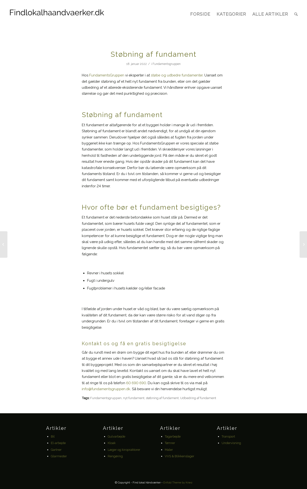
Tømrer (170, 443)
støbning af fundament (162, 398)
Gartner (56, 449)
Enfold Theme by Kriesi (177, 482)
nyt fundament (133, 398)
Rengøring (115, 456)
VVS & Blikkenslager (179, 456)
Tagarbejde (173, 436)
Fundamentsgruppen (167, 64)
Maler (169, 449)
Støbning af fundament (154, 54)
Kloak (112, 443)
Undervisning (231, 443)
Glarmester (59, 456)
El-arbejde (58, 443)
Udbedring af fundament (198, 398)
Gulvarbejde (116, 436)
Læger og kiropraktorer (124, 449)
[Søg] (296, 14)
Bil (53, 436)
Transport (228, 436)
